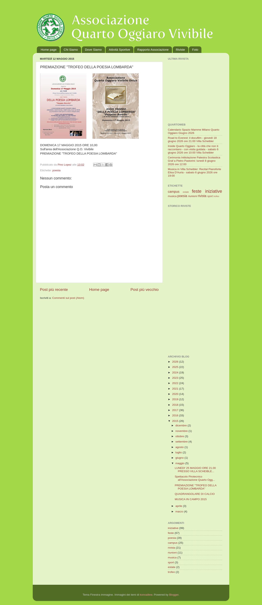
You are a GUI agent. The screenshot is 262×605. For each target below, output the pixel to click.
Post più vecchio (144, 289)
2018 (175, 404)
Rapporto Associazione (152, 49)
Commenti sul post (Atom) (68, 297)
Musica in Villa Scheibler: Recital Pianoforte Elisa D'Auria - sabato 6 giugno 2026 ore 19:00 (194, 172)
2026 (175, 361)
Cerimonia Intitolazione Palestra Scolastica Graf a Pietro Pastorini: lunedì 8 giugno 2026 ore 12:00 (194, 161)
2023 (175, 377)
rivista (202, 196)
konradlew (146, 594)
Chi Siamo (71, 49)
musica (172, 196)
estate (186, 192)
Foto (195, 49)
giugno (179, 457)
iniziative (213, 191)
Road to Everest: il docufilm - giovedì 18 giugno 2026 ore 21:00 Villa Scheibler (192, 139)
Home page (49, 49)
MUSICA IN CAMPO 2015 (191, 499)
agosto (179, 447)
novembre (182, 430)
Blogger (173, 594)
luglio (179, 452)
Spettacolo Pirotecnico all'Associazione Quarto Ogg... (195, 478)
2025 (175, 367)
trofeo (216, 196)
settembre (182, 441)
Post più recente (54, 289)
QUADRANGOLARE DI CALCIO (195, 493)
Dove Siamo (93, 49)
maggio (180, 463)
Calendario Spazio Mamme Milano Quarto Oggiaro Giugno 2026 (193, 131)
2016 (175, 415)
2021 (175, 388)
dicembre (181, 425)
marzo (179, 511)
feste (196, 191)
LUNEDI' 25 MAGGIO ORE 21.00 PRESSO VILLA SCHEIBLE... (195, 469)
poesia (56, 170)
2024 (175, 372)
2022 (175, 383)
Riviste (180, 49)
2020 (175, 393)
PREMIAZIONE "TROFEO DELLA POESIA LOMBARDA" (196, 487)
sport (210, 196)
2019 (175, 399)
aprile (179, 506)
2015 (175, 420)
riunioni (192, 196)
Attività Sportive (119, 49)
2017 (175, 410)
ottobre (180, 436)
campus (174, 191)
